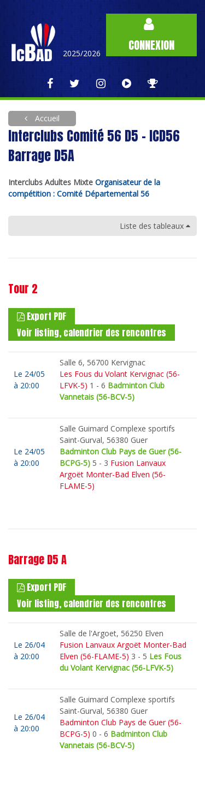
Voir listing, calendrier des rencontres (91, 332)
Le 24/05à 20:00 (29, 379)
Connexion (151, 35)
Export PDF (41, 316)
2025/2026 (82, 53)
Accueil (46, 118)
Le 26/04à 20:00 (29, 650)
